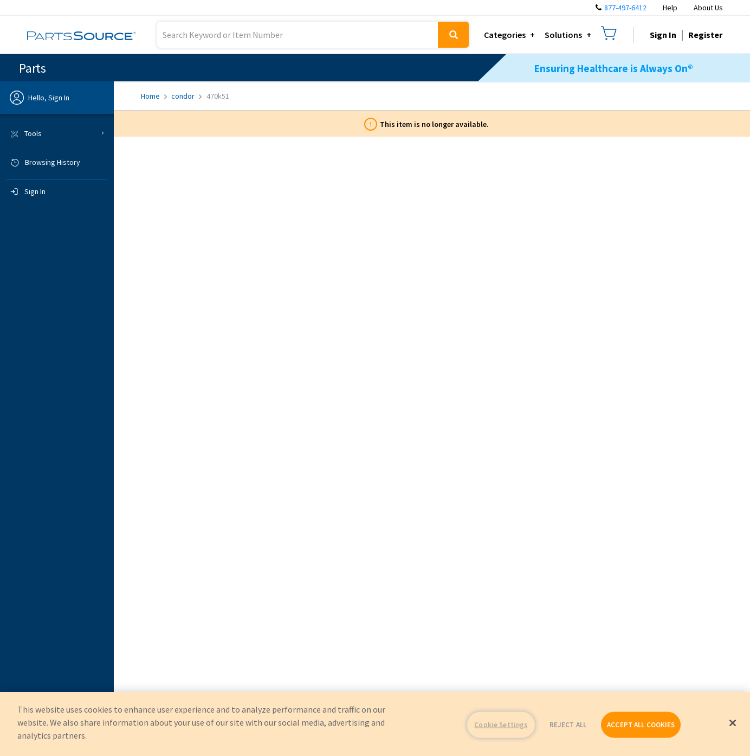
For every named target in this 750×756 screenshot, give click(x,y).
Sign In (663, 34)
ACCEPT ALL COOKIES (641, 724)
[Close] (733, 723)
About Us (708, 7)
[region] (375, 724)
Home (154, 96)
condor (186, 96)
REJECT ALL (567, 724)
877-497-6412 (625, 7)
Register (705, 34)
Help (670, 7)
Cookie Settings (500, 724)
